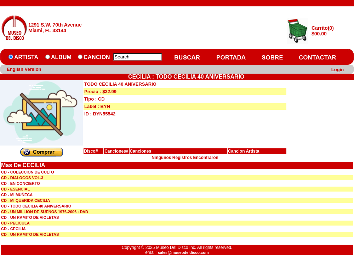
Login (337, 69)
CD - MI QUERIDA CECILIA (25, 200)
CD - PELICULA (15, 223)
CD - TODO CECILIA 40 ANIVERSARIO (36, 206)
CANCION (97, 57)
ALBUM (61, 57)
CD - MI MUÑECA (17, 195)
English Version (24, 69)
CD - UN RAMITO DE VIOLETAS (30, 217)
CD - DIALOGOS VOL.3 (22, 178)
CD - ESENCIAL (15, 189)
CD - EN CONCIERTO (20, 183)
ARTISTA (26, 57)
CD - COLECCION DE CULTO (27, 172)
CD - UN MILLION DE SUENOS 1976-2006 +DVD (44, 212)
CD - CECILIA (13, 229)
